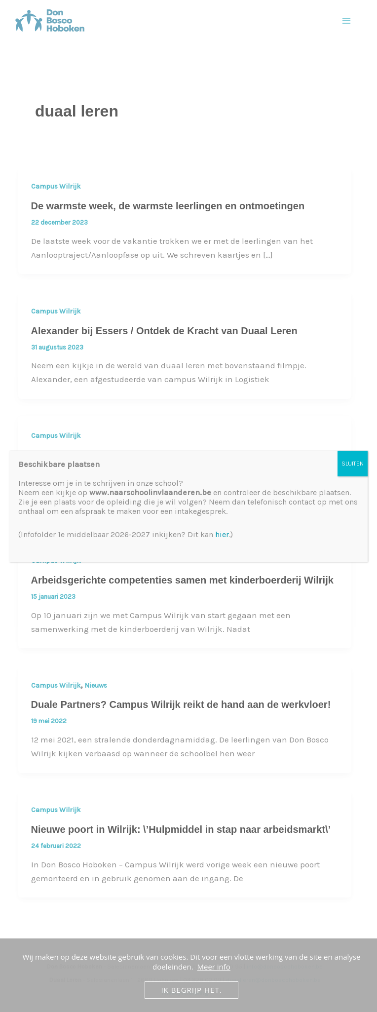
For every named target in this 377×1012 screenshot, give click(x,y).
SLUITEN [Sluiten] (352, 463)
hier (222, 534)
